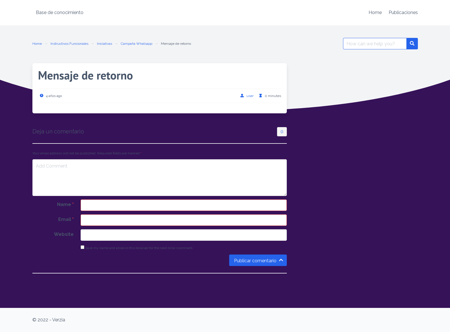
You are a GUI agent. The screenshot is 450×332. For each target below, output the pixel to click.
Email (66, 219)
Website (64, 234)
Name (65, 204)
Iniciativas (104, 44)
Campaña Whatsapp (136, 44)
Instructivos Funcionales (69, 44)
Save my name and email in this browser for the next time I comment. (137, 247)
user (250, 96)
